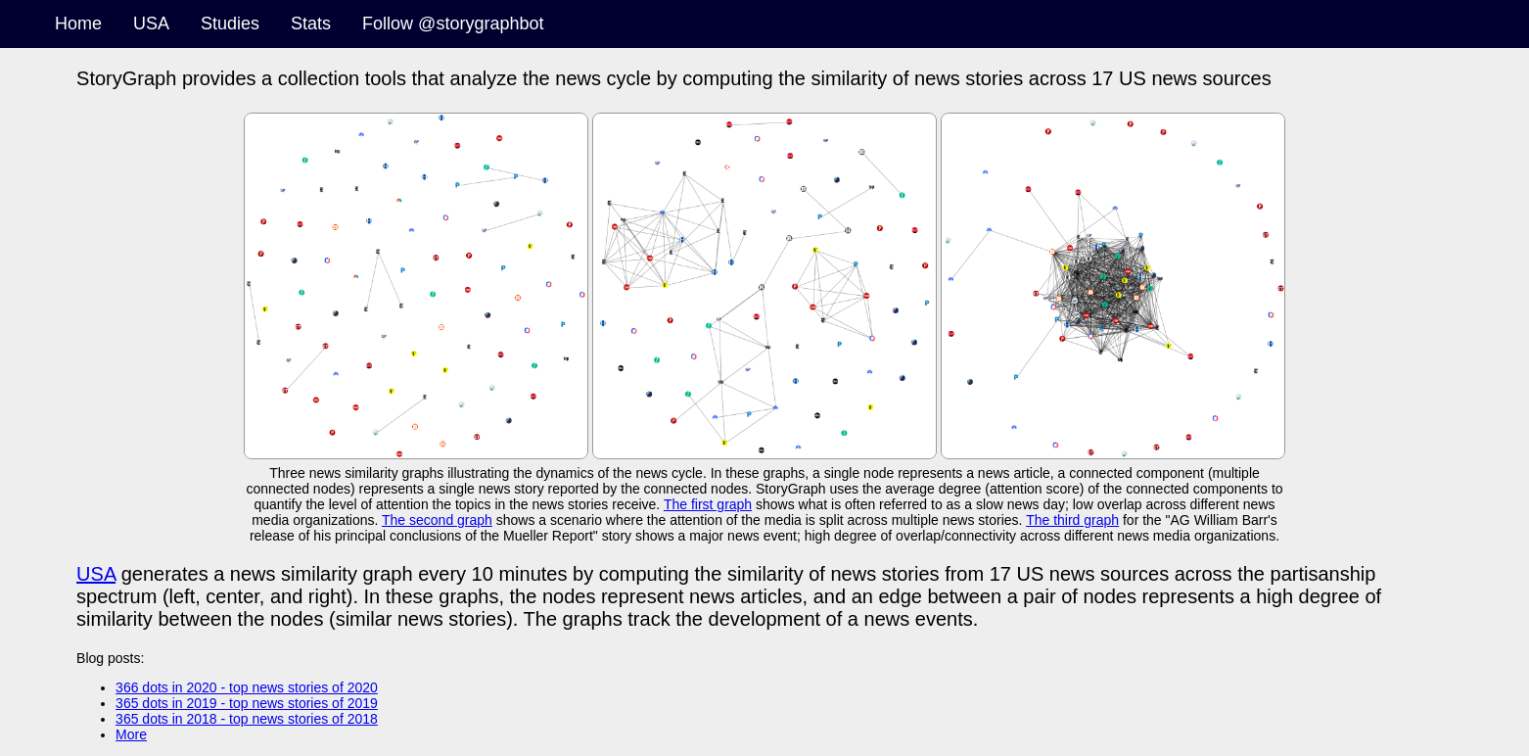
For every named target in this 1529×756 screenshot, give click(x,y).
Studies (230, 23)
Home (78, 23)
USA (151, 23)
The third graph (1072, 520)
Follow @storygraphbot (452, 23)
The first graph (708, 504)
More (131, 734)
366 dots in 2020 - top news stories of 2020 (247, 687)
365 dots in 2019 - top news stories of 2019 (247, 703)
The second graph (437, 520)
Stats (311, 23)
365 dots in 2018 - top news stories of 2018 (247, 719)
